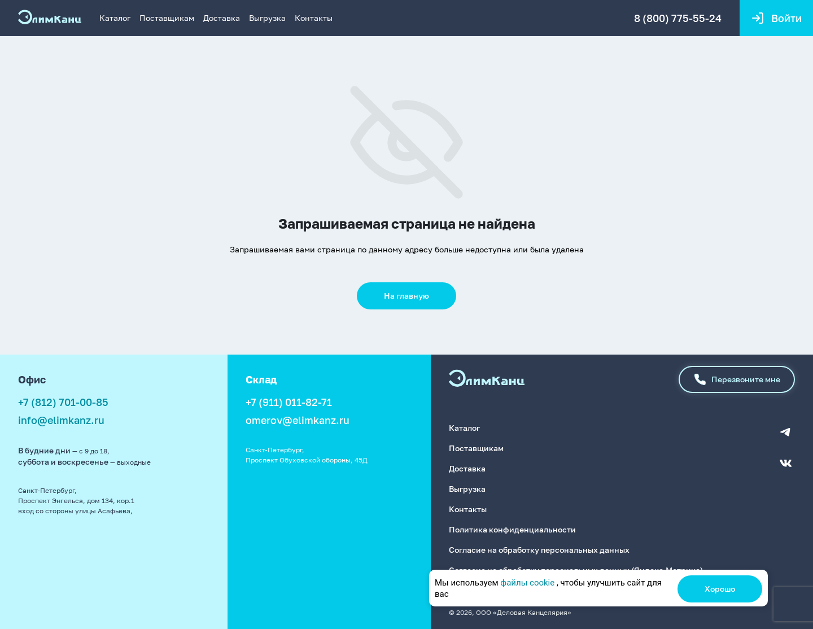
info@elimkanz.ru (61, 420)
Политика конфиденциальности (512, 529)
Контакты (314, 18)
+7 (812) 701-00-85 (63, 402)
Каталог (114, 18)
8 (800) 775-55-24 (678, 18)
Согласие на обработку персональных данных (539, 549)
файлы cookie (527, 583)
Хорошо (720, 588)
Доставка (221, 18)
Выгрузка (267, 18)
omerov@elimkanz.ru (297, 420)
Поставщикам (166, 18)
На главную (406, 295)
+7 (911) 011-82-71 (289, 402)
